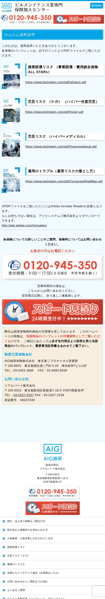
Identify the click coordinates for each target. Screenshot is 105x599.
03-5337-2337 (23, 395)
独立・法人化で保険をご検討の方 (26, 521)
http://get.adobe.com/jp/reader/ (24, 225)
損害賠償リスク (16, 547)
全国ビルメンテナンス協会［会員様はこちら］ (34, 572)
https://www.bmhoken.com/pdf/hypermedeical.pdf (61, 146)
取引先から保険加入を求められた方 (27, 529)
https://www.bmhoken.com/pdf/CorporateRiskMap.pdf (64, 181)
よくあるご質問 (16, 590)
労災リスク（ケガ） (18, 555)
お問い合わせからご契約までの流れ (27, 581)
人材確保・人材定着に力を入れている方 (30, 538)
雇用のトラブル (16, 564)
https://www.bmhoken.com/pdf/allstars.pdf (55, 82)
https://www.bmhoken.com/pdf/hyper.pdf (54, 111)
